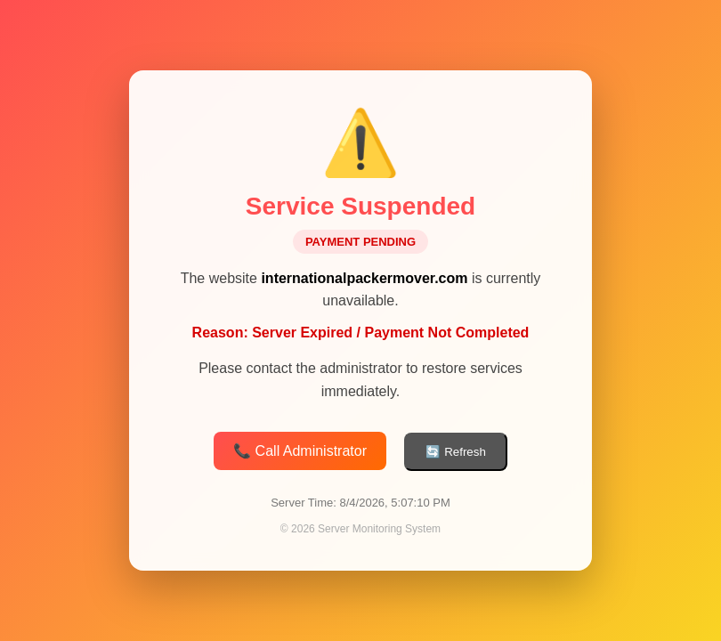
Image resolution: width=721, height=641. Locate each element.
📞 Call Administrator (300, 451)
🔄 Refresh (455, 452)
